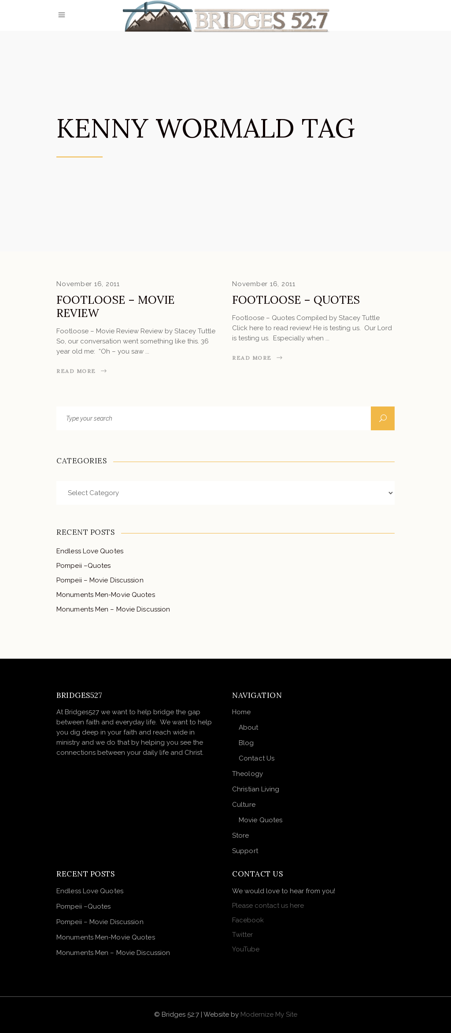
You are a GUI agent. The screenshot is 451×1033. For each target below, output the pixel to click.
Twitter (242, 935)
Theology (247, 774)
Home (241, 712)
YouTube (245, 949)
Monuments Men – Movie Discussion (113, 609)
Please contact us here (268, 906)
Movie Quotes (260, 820)
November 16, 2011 (88, 284)
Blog (246, 743)
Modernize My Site (268, 1014)
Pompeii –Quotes (83, 566)
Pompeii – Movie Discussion (100, 580)
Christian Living (256, 789)
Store (240, 835)
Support (245, 851)
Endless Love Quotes (89, 551)
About (249, 727)
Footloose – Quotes (296, 300)
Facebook (248, 920)
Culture (243, 805)
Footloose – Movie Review (115, 306)
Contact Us (256, 758)
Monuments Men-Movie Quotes (105, 595)
